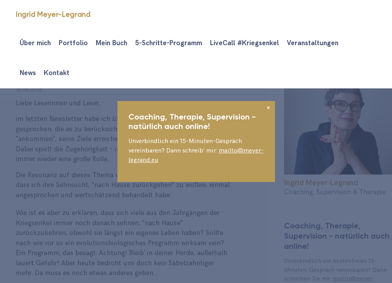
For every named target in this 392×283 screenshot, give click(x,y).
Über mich (35, 43)
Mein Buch (111, 43)
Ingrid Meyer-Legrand (53, 14)
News (28, 73)
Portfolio (73, 43)
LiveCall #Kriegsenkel (244, 43)
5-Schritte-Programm (168, 43)
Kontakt (56, 73)
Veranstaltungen (312, 43)
